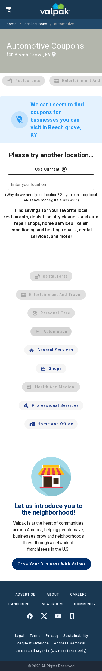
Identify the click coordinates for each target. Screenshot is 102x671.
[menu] (8, 9)
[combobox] (51, 184)
